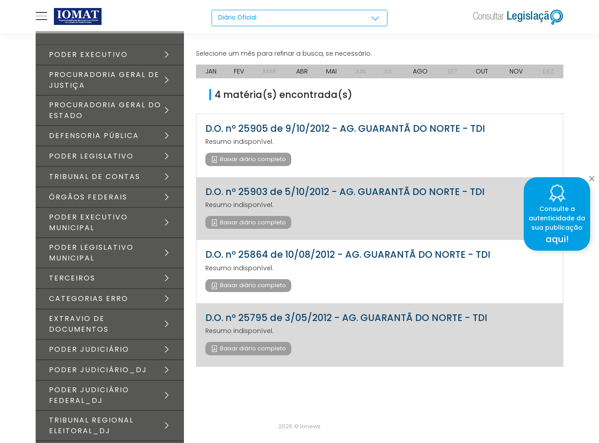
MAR (269, 71)
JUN (360, 71)
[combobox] (299, 18)
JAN (210, 71)
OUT (482, 71)
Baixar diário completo (252, 159)
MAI (331, 71)
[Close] (591, 176)
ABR (302, 71)
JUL (388, 71)
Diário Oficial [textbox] (237, 17)
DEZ (548, 71)
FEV (239, 71)
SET (452, 71)
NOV (516, 71)
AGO (420, 71)
